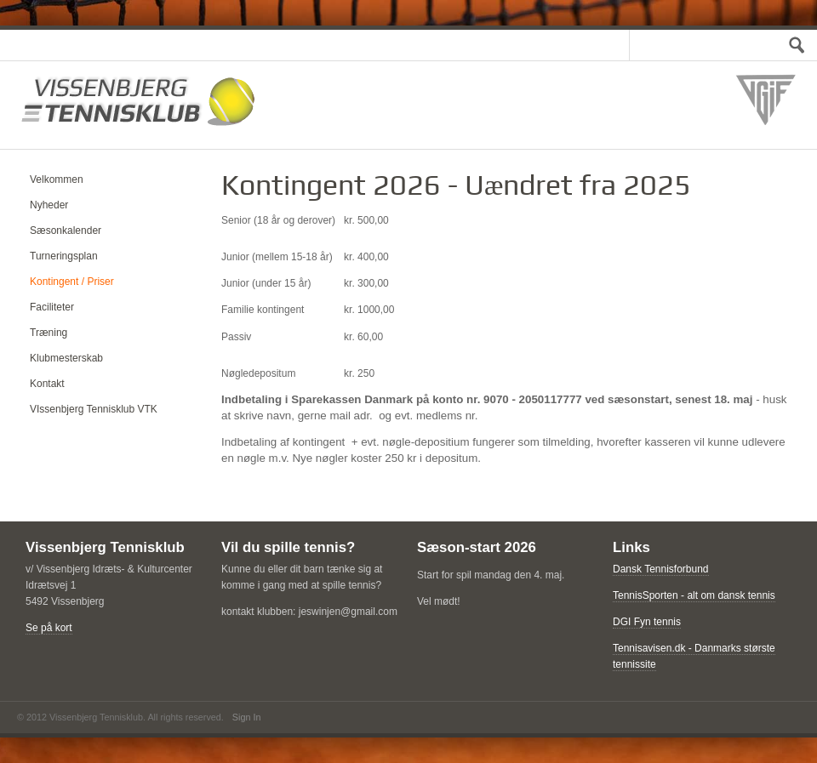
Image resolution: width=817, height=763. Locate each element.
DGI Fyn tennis (647, 622)
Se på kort (49, 628)
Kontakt (47, 384)
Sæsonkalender (65, 230)
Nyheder (49, 205)
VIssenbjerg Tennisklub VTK (93, 409)
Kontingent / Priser (72, 282)
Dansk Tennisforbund (661, 569)
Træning (48, 333)
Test (791, 45)
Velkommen (56, 179)
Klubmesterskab (66, 358)
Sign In (246, 717)
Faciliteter (52, 307)
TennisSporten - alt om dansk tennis (694, 595)
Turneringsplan (64, 256)
